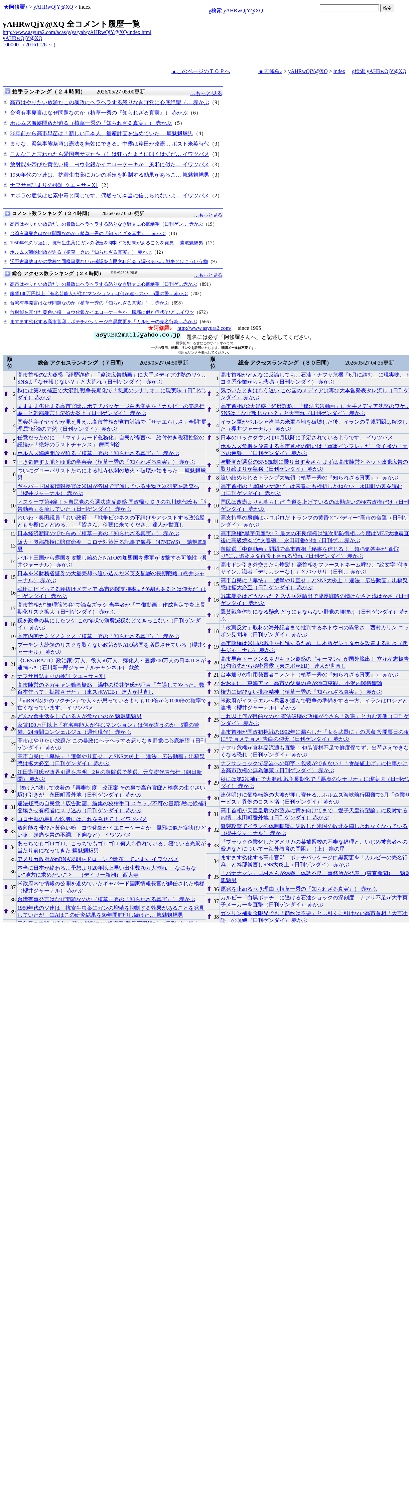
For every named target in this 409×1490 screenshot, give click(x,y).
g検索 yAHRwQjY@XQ (236, 10)
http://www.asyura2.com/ (204, 328)
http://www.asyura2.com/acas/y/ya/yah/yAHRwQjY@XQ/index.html (77, 32)
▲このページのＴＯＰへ (200, 71)
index (339, 71)
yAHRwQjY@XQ (53, 7)
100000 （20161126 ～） (30, 44)
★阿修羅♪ (16, 7)
